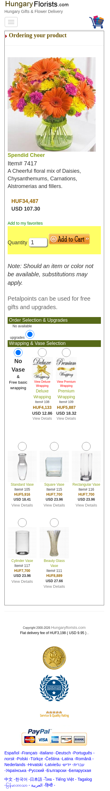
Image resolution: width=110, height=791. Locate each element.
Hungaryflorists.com (68, 627)
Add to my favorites (25, 223)
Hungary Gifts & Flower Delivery (33, 11)
